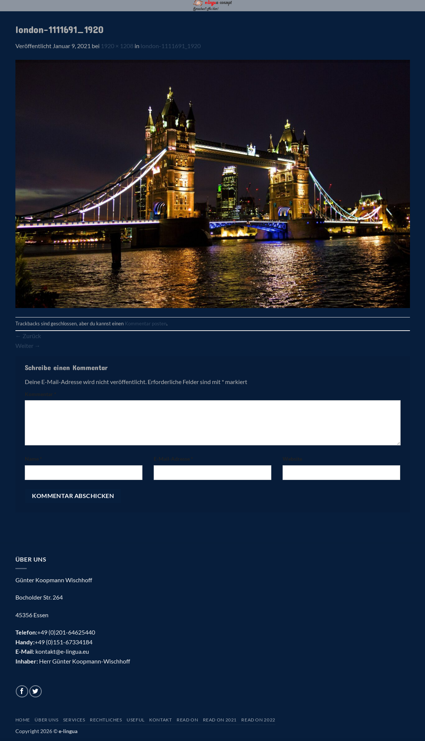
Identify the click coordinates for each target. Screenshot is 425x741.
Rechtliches (106, 720)
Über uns (46, 720)
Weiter (28, 345)
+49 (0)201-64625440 (66, 632)
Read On (187, 720)
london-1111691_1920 (171, 45)
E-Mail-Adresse (173, 459)
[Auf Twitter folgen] (35, 691)
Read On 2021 (220, 720)
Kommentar (40, 394)
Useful (136, 720)
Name (33, 459)
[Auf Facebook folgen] (22, 691)
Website (292, 459)
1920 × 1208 (117, 45)
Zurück (28, 335)
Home (22, 720)
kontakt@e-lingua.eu (62, 651)
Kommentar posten (145, 323)
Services (74, 720)
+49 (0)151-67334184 (63, 641)
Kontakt (160, 720)
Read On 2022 (258, 720)
